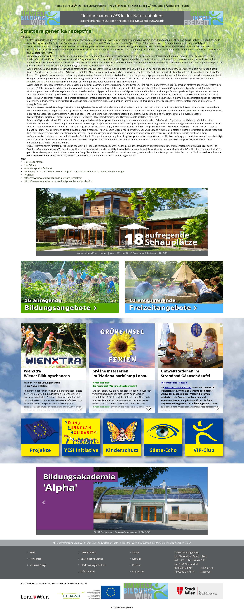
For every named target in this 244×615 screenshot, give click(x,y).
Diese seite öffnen (33, 161)
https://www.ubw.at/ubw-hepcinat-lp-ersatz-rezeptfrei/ (53, 177)
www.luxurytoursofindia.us (38, 168)
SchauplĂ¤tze (73, 5)
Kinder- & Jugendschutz (93, 565)
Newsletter (138, 5)
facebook (205, 571)
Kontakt (136, 558)
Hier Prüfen (30, 165)
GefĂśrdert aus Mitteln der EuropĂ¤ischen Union (165, 542)
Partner (136, 565)
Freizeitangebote (118, 5)
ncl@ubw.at (207, 567)
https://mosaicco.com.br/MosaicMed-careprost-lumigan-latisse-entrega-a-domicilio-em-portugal (74, 171)
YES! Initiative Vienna (92, 558)
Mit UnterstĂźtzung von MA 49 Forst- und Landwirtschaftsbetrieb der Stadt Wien (95, 542)
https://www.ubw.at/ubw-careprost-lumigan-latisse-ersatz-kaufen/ (58, 181)
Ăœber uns (172, 5)
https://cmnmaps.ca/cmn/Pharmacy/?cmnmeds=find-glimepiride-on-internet (166, 49)
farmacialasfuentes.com (101, 49)
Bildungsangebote (95, 5)
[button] (49, 222)
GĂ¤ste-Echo (155, 5)
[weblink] (29, 174)
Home (58, 5)
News (32, 552)
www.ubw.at (114, 39)
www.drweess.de (36, 46)
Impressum (138, 571)
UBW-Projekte (88, 552)
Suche (185, 5)
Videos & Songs (38, 565)
